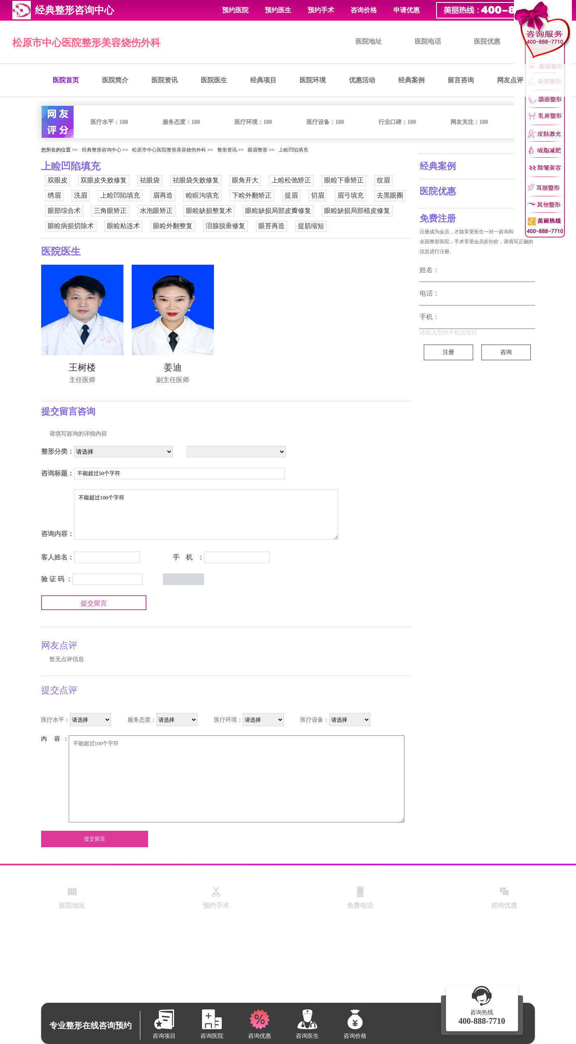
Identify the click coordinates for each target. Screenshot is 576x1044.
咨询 (506, 352)
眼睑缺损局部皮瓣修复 (278, 210)
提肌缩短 (311, 225)
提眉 (291, 195)
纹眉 (383, 180)
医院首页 (66, 80)
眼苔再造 (271, 225)
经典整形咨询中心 (101, 150)
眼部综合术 (64, 210)
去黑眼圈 (390, 195)
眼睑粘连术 (123, 225)
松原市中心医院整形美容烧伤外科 (86, 42)
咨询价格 (364, 10)
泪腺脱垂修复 (225, 225)
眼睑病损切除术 (71, 225)
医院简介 (115, 80)
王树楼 (82, 367)
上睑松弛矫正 (291, 180)
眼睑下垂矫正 (344, 180)
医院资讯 (164, 80)
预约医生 (278, 10)
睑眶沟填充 (202, 195)
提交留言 (94, 603)
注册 (448, 352)
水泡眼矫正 (156, 210)
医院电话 (428, 41)
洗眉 (80, 195)
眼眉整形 (257, 150)
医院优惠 (487, 41)
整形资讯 (227, 150)
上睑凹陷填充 (293, 150)
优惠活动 (362, 80)
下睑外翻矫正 (252, 195)
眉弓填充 (350, 195)
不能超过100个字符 (206, 514)
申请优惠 (406, 10)
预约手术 (321, 10)
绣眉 (54, 195)
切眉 (317, 195)
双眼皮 (57, 180)
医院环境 (313, 80)
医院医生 (214, 80)
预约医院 (235, 10)
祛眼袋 (150, 180)
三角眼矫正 (110, 210)
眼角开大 (245, 180)
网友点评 (510, 80)
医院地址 (368, 41)
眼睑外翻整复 (173, 225)
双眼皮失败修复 (104, 180)
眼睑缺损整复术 (209, 210)
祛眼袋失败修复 (196, 180)
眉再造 (163, 195)
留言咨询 (461, 80)
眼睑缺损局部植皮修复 (357, 210)
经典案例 (411, 80)
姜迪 (173, 367)
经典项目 (263, 80)
